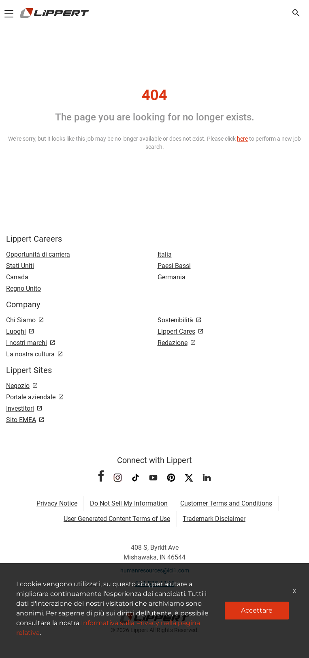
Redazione (173, 343)
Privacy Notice (56, 503)
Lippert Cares (176, 331)
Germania (171, 277)
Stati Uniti (20, 266)
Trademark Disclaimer (214, 519)
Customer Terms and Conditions (226, 503)
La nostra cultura (30, 354)
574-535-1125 (155, 583)
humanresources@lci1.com (154, 570)
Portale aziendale (30, 397)
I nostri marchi (26, 343)
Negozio (18, 386)
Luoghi (16, 331)
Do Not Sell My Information (129, 503)
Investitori (20, 408)
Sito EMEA (21, 420)
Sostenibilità (175, 320)
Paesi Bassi (174, 266)
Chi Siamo (21, 320)
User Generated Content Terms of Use (117, 519)
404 (154, 95)
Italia (165, 254)
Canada (17, 277)
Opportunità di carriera (38, 254)
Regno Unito (23, 288)
